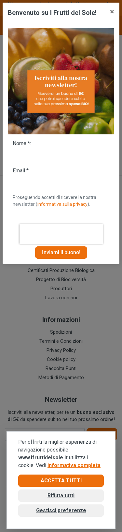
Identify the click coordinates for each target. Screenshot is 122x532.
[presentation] (61, 234)
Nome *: (22, 143)
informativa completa (74, 465)
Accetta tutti (61, 480)
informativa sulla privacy (62, 204)
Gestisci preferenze (61, 510)
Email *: (21, 170)
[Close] (112, 12)
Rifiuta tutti (61, 495)
